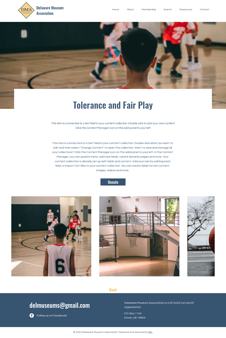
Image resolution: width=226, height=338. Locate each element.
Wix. (150, 332)
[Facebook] (31, 315)
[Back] (113, 289)
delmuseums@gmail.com (59, 305)
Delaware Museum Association (50, 10)
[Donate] (113, 182)
